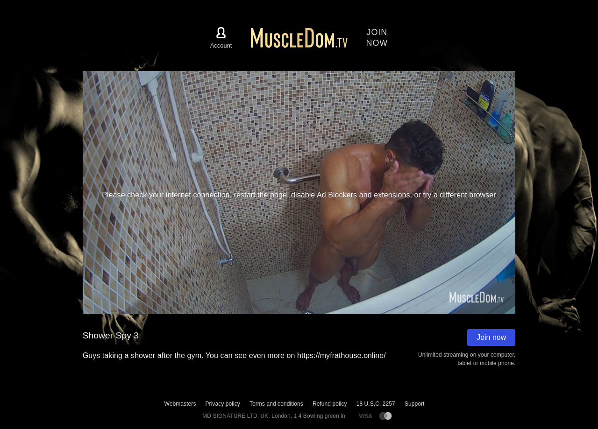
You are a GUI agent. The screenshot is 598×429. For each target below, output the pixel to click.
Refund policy (330, 404)
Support (415, 404)
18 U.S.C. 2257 (375, 404)
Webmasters (180, 404)
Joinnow (377, 38)
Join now (491, 337)
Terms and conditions (276, 404)
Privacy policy (222, 404)
